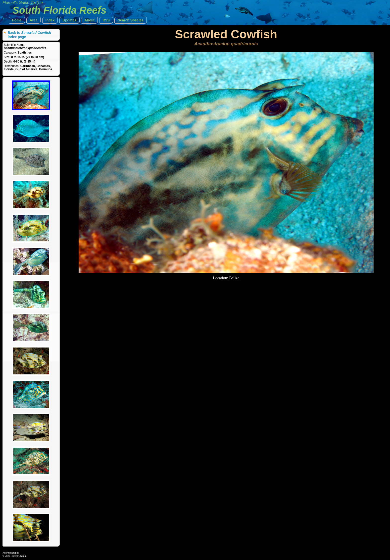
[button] (17, 20)
